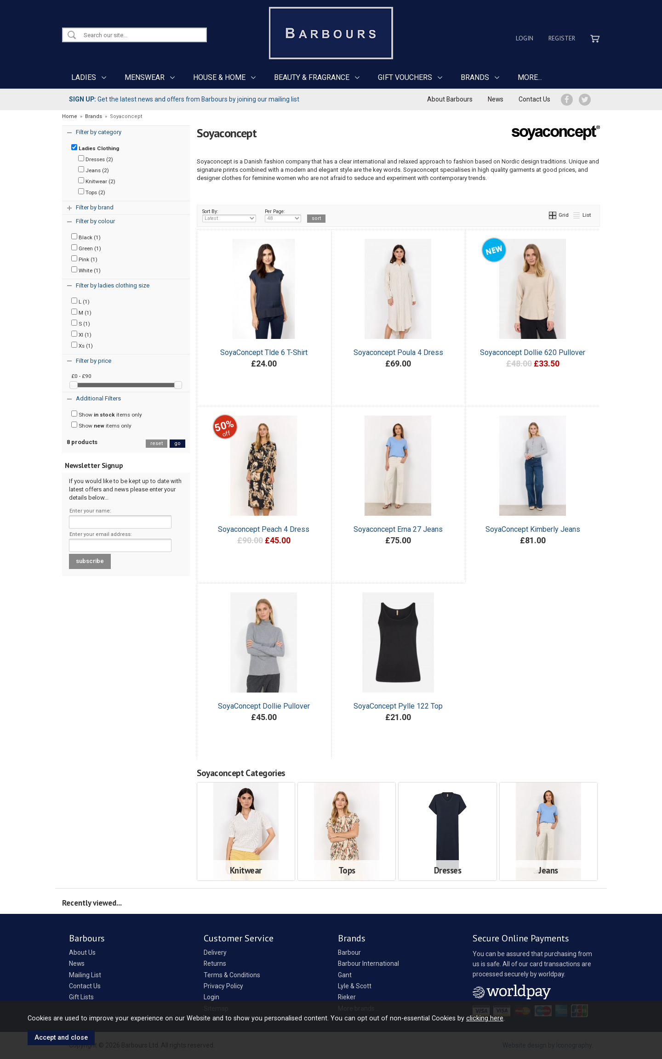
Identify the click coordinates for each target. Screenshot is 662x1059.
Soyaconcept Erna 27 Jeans (398, 529)
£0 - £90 (81, 376)
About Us (82, 952)
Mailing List (85, 975)
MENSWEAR (145, 77)
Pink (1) (84, 259)
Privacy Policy (223, 986)
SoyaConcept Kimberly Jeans (532, 529)
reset (156, 443)
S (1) (80, 323)
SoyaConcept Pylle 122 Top (398, 706)
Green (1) (86, 248)
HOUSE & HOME (219, 77)
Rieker (347, 997)
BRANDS (475, 77)
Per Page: (283, 215)
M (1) (81, 312)
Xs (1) (82, 345)
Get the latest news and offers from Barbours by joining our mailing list (184, 99)
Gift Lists (81, 997)
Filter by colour (95, 221)
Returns (215, 963)
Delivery (215, 952)
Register (561, 38)
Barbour (349, 952)
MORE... (530, 77)
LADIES (83, 77)
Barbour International (368, 963)
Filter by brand (95, 207)
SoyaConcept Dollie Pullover (264, 706)
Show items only (106, 414)
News (495, 99)
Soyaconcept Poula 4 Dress (398, 352)
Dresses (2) (95, 159)
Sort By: (229, 215)
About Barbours (450, 99)
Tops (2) (91, 192)
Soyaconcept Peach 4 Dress (263, 529)
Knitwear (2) (96, 181)
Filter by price (93, 360)
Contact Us (534, 99)
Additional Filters (98, 398)
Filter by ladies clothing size (112, 285)
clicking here (484, 1018)
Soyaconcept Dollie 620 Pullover (532, 352)
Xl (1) (81, 334)
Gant (345, 975)
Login (524, 38)
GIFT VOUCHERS (405, 77)
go (177, 443)
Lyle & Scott (354, 986)
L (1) (80, 301)
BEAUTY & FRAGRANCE (311, 77)
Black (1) (86, 237)
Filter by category (98, 132)
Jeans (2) (93, 170)
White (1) (86, 270)
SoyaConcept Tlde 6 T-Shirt (264, 352)
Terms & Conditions (232, 975)
